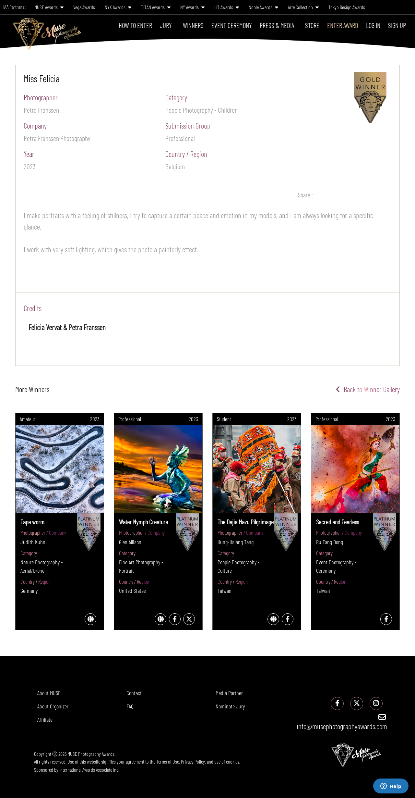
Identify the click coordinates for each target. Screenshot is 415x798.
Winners (193, 25)
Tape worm (32, 522)
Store (312, 25)
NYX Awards (118, 7)
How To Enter (135, 25)
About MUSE (49, 692)
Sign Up (397, 25)
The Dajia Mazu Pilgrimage (246, 522)
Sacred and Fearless (337, 522)
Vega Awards (84, 7)
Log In (373, 25)
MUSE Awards (49, 7)
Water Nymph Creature (143, 522)
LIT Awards (226, 7)
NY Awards (192, 7)
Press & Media (277, 25)
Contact (134, 692)
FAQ (130, 706)
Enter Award (342, 25)
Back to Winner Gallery (368, 389)
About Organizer (52, 706)
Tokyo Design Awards (346, 7)
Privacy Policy (193, 761)
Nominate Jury (230, 706)
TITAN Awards (156, 7)
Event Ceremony (231, 25)
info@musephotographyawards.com (342, 722)
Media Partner (229, 692)
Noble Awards (263, 7)
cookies (232, 761)
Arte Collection (303, 7)
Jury (166, 25)
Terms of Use (167, 761)
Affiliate (45, 719)
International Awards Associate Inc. (89, 770)
